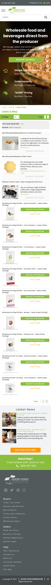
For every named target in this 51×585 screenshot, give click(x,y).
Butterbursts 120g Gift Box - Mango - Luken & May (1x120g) (24, 312)
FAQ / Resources (11, 551)
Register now (35, 3)
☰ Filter (4, 117)
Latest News (9, 566)
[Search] (26, 17)
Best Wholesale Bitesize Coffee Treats (16, 156)
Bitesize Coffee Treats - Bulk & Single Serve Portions (22, 182)
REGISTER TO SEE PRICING (35, 209)
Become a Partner (12, 534)
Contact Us (8, 554)
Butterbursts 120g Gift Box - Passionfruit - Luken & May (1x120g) (23, 335)
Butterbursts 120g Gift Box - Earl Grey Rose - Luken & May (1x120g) (24, 291)
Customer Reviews (12, 562)
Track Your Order (11, 502)
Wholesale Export (11, 521)
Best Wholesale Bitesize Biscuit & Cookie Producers (21, 133)
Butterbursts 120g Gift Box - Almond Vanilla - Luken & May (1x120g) (24, 204)
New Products (10, 510)
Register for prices (25, 59)
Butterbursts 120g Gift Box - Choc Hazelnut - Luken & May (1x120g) (24, 226)
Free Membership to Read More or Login (33, 172)
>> (47, 401)
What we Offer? (11, 530)
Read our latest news (25, 450)
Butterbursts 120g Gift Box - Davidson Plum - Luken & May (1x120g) (24, 270)
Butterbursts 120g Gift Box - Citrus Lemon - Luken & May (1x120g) (24, 248)
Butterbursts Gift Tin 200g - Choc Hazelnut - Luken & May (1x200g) (24, 379)
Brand (11, 107)
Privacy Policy (10, 517)
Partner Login (9, 541)
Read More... (25, 148)
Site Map (7, 569)
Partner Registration (13, 538)
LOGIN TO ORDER (35, 214)
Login (48, 3)
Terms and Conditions (14, 514)
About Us (7, 558)
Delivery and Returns (13, 506)
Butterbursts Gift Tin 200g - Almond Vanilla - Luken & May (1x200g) (25, 357)
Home (4, 107)
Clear (22, 124)
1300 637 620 (8, 3)
